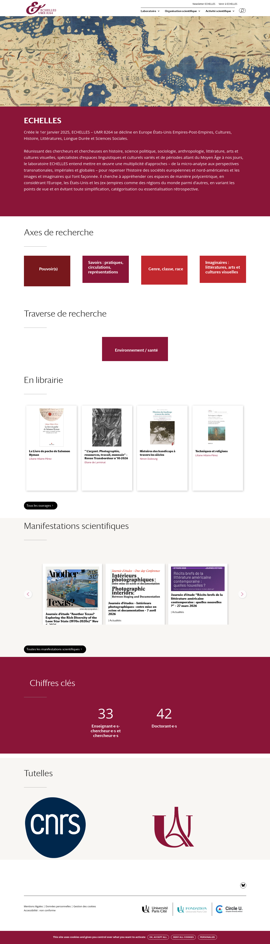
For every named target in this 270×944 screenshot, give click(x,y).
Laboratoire (148, 11)
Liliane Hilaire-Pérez (40, 458)
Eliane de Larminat (95, 462)
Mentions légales (33, 906)
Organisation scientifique (181, 11)
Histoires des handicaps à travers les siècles (157, 452)
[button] (28, 594)
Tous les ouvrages (38, 505)
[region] (135, 594)
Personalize (207, 937)
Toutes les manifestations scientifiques (53, 649)
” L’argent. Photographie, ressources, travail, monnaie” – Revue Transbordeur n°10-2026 (106, 454)
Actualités (115, 620)
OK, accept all (158, 937)
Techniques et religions (211, 451)
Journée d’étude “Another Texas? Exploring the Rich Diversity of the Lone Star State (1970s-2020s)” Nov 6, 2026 (72, 619)
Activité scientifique (218, 11)
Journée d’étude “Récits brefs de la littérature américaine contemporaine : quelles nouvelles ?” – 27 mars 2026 (197, 600)
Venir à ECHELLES (228, 4)
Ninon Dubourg (148, 458)
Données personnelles (58, 906)
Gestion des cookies (84, 906)
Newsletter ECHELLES (203, 4)
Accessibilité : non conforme (40, 910)
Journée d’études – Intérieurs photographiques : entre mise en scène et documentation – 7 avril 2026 (132, 608)
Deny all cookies (183, 937)
